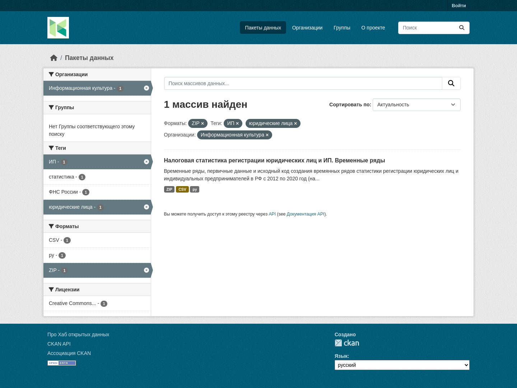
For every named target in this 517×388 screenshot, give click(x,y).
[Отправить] (462, 28)
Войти (459, 5)
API (272, 214)
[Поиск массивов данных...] (434, 28)
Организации (307, 28)
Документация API (306, 214)
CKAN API (59, 344)
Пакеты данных (263, 28)
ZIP (169, 189)
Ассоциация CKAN (69, 353)
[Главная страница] (53, 57)
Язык (341, 356)
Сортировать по (349, 104)
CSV (182, 189)
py (194, 189)
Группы (342, 28)
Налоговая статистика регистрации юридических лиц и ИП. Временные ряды (274, 160)
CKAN (347, 343)
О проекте (373, 28)
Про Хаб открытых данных (78, 334)
